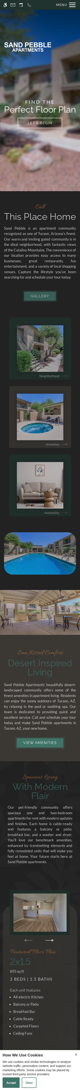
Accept (11, 1082)
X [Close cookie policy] (76, 1054)
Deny (29, 1082)
